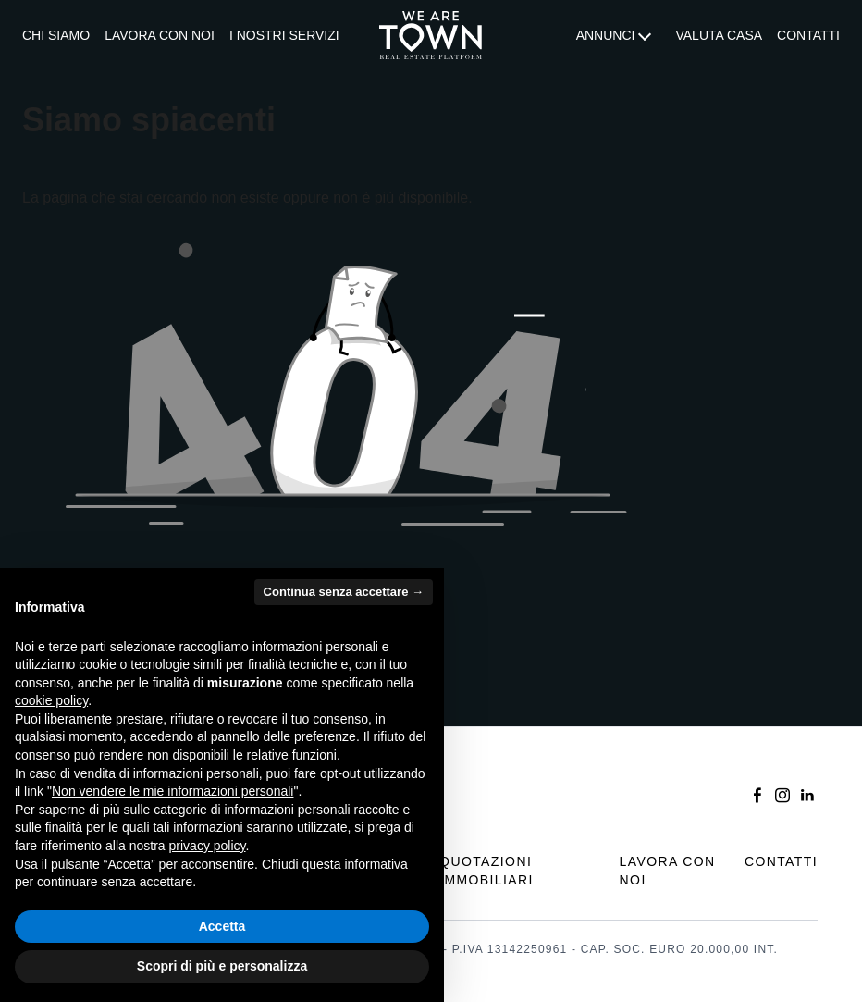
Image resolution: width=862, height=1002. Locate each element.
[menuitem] (56, 36)
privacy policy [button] (207, 845)
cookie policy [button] (51, 700)
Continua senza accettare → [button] (344, 592)
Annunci (605, 35)
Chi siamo (56, 35)
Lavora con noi (160, 35)
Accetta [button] (222, 926)
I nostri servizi (284, 35)
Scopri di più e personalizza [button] (222, 966)
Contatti (808, 35)
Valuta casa (718, 35)
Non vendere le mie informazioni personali (172, 791)
